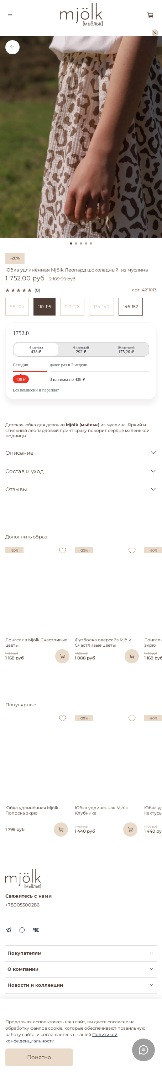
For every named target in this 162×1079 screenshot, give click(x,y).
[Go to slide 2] (76, 243)
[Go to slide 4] (86, 243)
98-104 (17, 306)
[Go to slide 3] (81, 243)
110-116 (44, 306)
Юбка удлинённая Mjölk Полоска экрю (31, 810)
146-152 (130, 306)
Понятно (39, 1057)
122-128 (72, 306)
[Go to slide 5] (91, 243)
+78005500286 (22, 905)
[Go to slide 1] (71, 243)
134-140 (101, 306)
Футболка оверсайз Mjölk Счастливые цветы (103, 642)
